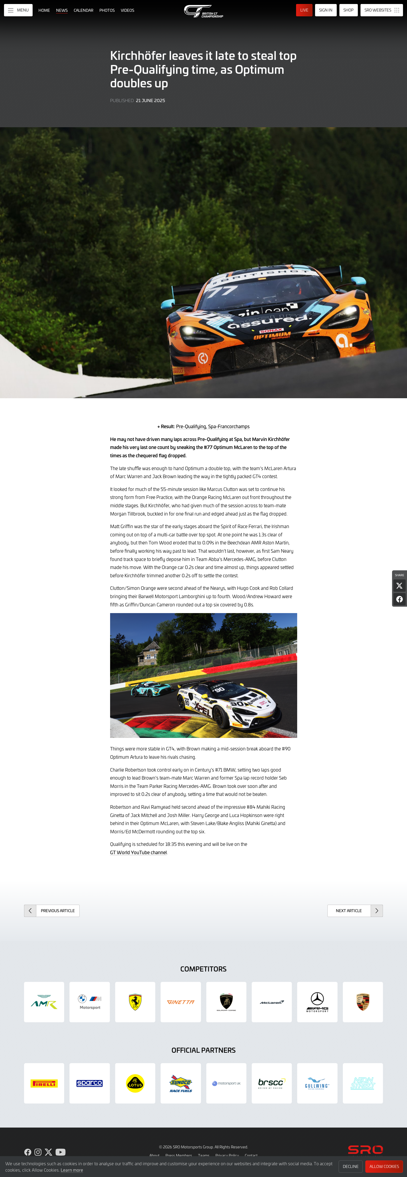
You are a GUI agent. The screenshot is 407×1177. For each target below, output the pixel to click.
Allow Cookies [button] (384, 1166)
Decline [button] (351, 1166)
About (154, 1155)
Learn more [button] (72, 1170)
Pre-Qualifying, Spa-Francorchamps (213, 426)
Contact (251, 1155)
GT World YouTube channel (138, 852)
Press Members (178, 1155)
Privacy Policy (227, 1155)
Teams (204, 1155)
